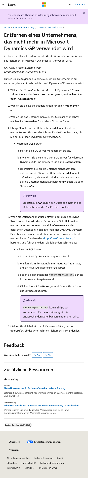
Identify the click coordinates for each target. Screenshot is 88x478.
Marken (28, 467)
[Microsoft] (44, 4)
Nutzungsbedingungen (52, 462)
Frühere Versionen (43, 457)
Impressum (12, 467)
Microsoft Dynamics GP (49, 27)
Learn (7, 27)
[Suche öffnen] (70, 5)
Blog (59, 457)
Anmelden (80, 4)
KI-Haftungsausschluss (18, 457)
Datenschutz (27, 462)
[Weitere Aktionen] (81, 27)
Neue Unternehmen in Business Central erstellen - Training (34, 388)
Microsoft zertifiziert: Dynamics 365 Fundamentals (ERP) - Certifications (41, 405)
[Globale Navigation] (3, 5)
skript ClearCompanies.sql (58, 238)
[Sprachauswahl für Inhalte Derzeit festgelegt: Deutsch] (14, 442)
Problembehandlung (23, 27)
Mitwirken (12, 462)
